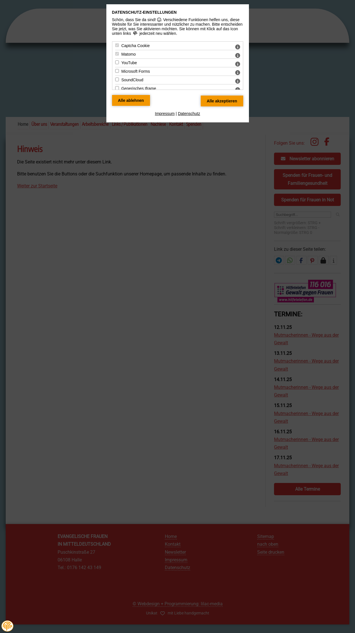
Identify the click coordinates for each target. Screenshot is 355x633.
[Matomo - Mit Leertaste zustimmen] (117, 54)
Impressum (165, 113)
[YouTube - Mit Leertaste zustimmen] (117, 62)
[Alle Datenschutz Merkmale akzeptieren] (222, 101)
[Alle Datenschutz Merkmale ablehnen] (131, 100)
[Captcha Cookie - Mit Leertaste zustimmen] (117, 45)
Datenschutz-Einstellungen (144, 12)
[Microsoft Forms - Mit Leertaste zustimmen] (117, 71)
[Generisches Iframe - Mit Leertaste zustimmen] (117, 88)
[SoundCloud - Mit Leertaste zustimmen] (117, 79)
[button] (7, 626)
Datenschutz (189, 113)
